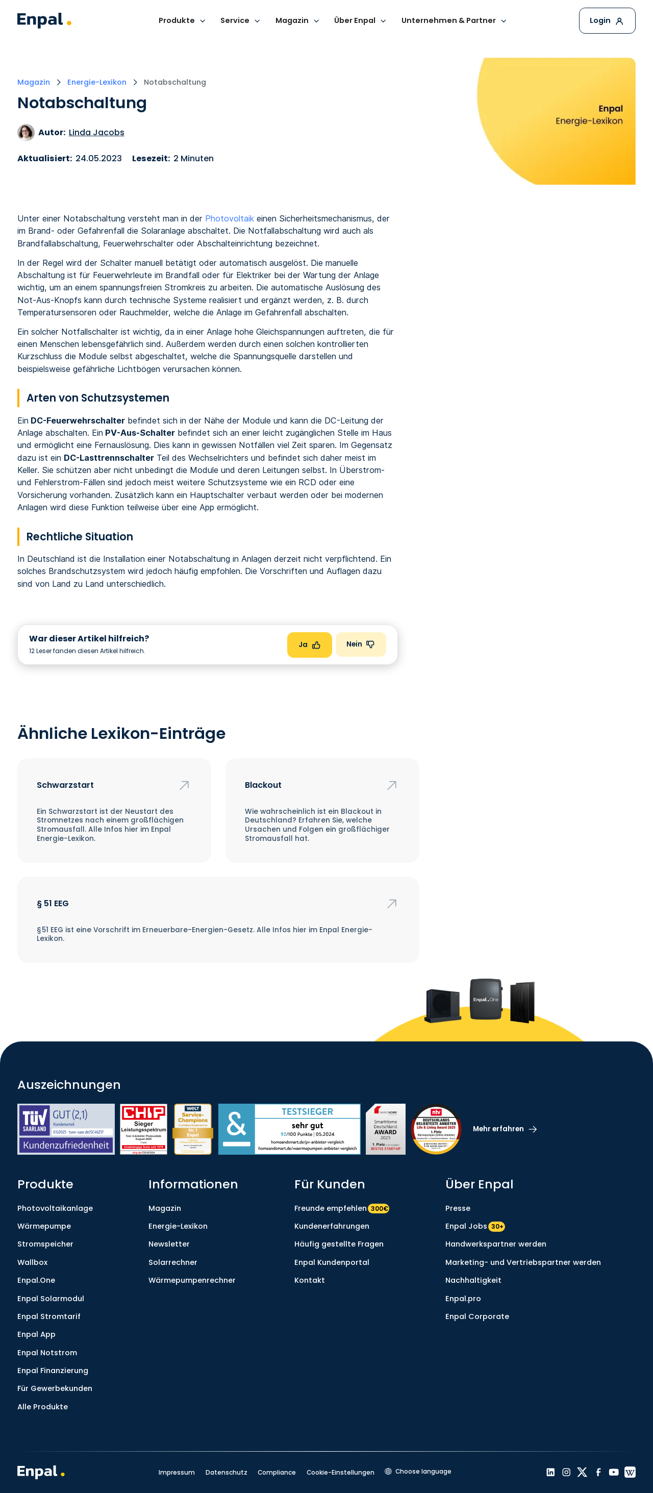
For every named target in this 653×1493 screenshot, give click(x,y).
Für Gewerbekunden (54, 1388)
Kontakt (309, 1280)
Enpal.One (36, 1280)
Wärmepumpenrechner (192, 1280)
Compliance (277, 1472)
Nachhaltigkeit (473, 1280)
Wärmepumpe (44, 1226)
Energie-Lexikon (178, 1226)
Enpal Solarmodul (50, 1298)
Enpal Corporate (477, 1316)
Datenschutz (226, 1472)
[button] (182, 21)
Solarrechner (172, 1262)
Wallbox (32, 1262)
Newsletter (169, 1244)
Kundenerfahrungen (331, 1226)
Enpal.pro (463, 1298)
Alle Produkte (42, 1407)
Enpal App (36, 1334)
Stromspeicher (45, 1244)
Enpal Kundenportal (331, 1262)
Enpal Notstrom (47, 1353)
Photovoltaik (229, 218)
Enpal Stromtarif (49, 1316)
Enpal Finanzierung (52, 1370)
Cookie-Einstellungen (340, 1472)
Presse (457, 1208)
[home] (44, 21)
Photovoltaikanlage (55, 1208)
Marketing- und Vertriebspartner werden (523, 1262)
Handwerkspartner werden (495, 1244)
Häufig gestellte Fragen (339, 1244)
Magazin (164, 1208)
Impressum (177, 1472)
